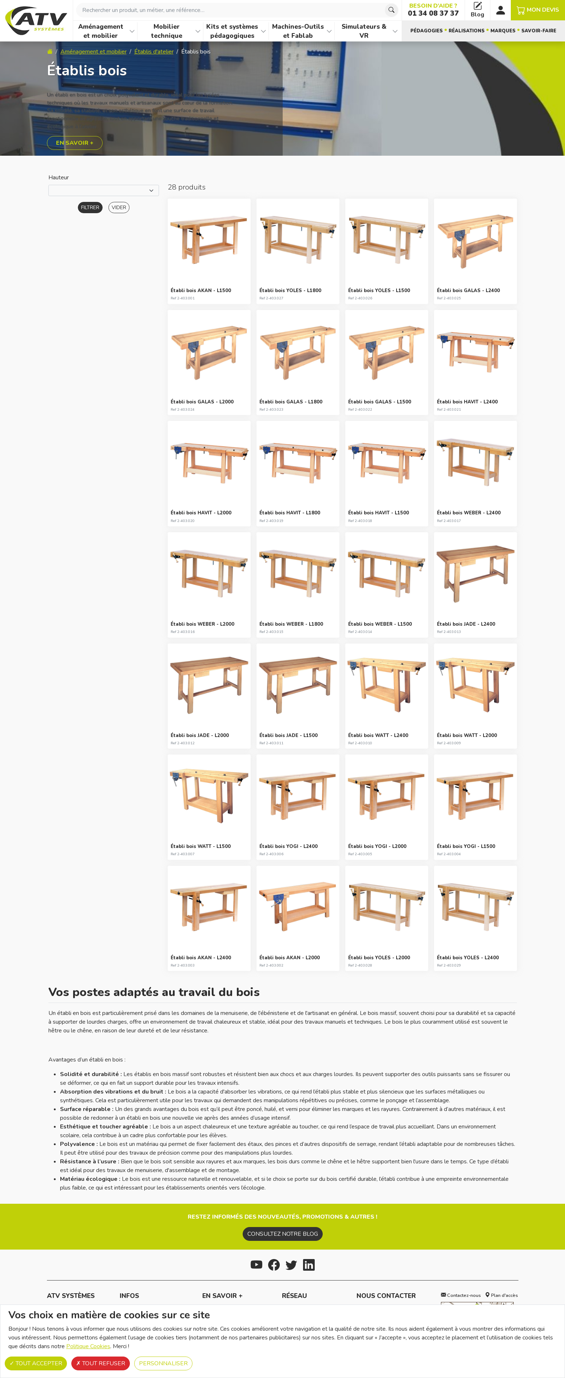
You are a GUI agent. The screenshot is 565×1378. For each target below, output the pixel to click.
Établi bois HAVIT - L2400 (467, 402)
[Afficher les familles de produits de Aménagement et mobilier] (132, 31)
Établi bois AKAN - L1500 (201, 290)
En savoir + (74, 143)
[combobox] (237, 10)
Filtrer (90, 207)
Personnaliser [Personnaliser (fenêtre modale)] (163, 1363)
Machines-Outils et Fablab (298, 31)
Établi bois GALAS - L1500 (379, 402)
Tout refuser (100, 1363)
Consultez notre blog (282, 1234)
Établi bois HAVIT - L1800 (289, 513)
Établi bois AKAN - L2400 (201, 958)
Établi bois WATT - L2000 (467, 735)
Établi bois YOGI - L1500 (466, 846)
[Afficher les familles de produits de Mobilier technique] (198, 31)
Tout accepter (35, 1363)
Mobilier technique (166, 31)
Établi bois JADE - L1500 (288, 735)
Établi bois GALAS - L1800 (290, 402)
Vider (119, 207)
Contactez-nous (461, 1295)
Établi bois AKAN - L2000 (289, 958)
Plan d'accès (501, 1295)
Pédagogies (426, 31)
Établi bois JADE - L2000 (200, 735)
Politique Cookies (88, 1346)
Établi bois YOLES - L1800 (290, 290)
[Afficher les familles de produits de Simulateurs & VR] (395, 31)
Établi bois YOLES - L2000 (379, 958)
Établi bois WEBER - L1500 (380, 624)
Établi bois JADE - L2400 (466, 624)
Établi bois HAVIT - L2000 (201, 513)
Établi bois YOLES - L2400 (468, 958)
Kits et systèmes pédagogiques (232, 31)
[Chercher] (391, 10)
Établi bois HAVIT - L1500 (378, 513)
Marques (503, 31)
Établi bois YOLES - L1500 (379, 290)
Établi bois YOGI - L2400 (288, 846)
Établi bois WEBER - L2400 (469, 513)
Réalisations (467, 31)
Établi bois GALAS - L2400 (468, 290)
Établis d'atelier (154, 52)
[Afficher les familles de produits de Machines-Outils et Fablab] (329, 31)
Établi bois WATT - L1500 (201, 846)
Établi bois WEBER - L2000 (202, 624)
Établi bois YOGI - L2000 (377, 846)
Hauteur (58, 178)
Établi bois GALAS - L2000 (202, 402)
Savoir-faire (538, 31)
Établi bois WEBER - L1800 (291, 624)
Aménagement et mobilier (100, 31)
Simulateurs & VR (364, 31)
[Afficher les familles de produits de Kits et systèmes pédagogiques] (263, 31)
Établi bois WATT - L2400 (378, 735)
